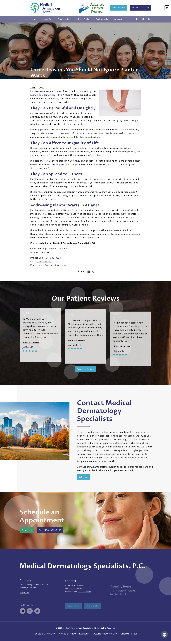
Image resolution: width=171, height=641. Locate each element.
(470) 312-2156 (84, 602)
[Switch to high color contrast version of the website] (166, 7)
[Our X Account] (143, 19)
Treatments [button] (64, 19)
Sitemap (125, 634)
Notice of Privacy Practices (74, 634)
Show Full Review (31, 363)
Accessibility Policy (44, 634)
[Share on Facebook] (88, 272)
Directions (24, 605)
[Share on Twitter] (92, 272)
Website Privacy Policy (105, 634)
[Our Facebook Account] (138, 19)
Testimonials (102, 19)
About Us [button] (47, 19)
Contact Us (118, 19)
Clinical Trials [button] (83, 19)
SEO (135, 634)
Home (33, 19)
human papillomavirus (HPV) (46, 95)
